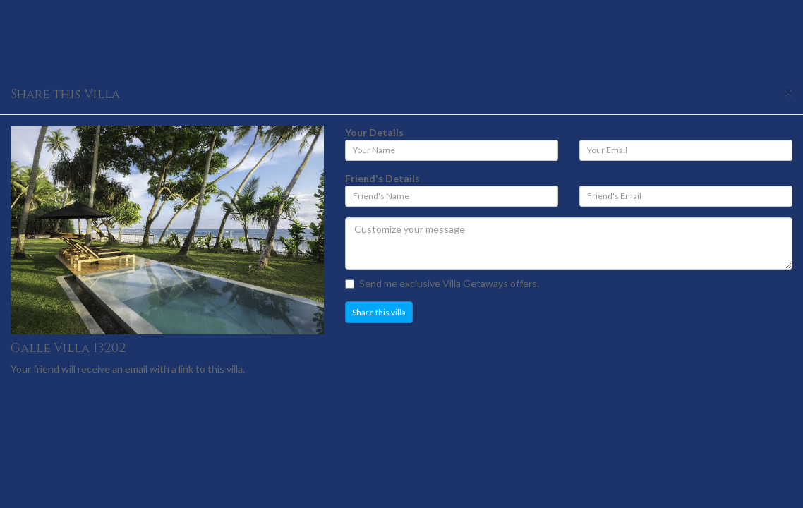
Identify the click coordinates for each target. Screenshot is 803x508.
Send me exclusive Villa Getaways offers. (442, 283)
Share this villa (379, 312)
